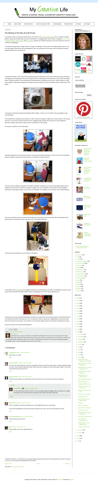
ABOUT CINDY (17, 24)
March (80, 357)
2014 (78, 329)
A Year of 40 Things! (83, 405)
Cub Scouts (11, 331)
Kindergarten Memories (84, 384)
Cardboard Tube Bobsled (87, 224)
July (79, 347)
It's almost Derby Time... (84, 427)
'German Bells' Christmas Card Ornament (88, 180)
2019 (78, 316)
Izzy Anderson (13, 402)
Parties (16, 331)
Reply (10, 357)
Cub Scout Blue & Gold (48, 37)
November (81, 336)
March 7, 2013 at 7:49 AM (24, 363)
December (81, 334)
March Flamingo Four (83, 381)
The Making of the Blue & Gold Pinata (84, 413)
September (81, 342)
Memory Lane (79, 271)
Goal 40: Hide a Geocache (84, 408)
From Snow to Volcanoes (84, 394)
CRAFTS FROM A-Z (28, 24)
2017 (78, 321)
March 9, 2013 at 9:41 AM (30, 388)
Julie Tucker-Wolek (14, 416)
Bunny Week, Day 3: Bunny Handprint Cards (84, 368)
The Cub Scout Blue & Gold (85, 416)
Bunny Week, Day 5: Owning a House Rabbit (84, 360)
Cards (77, 259)
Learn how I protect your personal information (82, 247)
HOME (9, 24)
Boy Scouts (79, 255)
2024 (78, 303)
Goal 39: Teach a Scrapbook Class (83, 419)
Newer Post (8, 463)
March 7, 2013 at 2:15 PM (23, 402)
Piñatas (20, 331)
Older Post (67, 463)
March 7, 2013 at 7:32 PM (19, 427)
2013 (78, 332)
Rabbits (78, 284)
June (79, 349)
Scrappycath (12, 352)
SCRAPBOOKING (57, 24)
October (80, 339)
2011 (78, 438)
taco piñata (30, 40)
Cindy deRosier (18, 388)
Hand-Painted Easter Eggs (84, 379)
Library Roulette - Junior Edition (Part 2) (84, 423)
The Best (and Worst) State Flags (87, 207)
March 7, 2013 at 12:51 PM (24, 376)
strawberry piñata (10, 40)
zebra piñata (19, 40)
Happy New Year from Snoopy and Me (88, 160)
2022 (78, 308)
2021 (78, 311)
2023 (78, 306)
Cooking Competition (81, 261)
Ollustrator (60, 479)
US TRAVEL (78, 24)
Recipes (78, 286)
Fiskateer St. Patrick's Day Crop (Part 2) (84, 387)
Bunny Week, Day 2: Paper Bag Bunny (84, 372)
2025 (78, 300)
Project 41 (80, 403)
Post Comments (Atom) (17, 466)
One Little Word (80, 276)
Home (38, 463)
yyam (10, 427)
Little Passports (80, 269)
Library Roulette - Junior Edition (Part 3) (84, 399)
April (79, 355)
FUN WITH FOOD (68, 24)
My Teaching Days (80, 274)
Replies (13, 385)
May (79, 352)
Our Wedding (79, 278)
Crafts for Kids (80, 263)
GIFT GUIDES (87, 24)
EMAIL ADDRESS (79, 80)
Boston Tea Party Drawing (87, 197)
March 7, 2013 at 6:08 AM (22, 352)
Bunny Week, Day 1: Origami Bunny (83, 376)
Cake (77, 257)
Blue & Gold (19, 290)
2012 (78, 436)
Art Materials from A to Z (87, 188)
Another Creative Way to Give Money (87, 234)
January (80, 432)
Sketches (78, 288)
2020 (78, 313)
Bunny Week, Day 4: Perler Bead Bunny (84, 364)
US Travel (78, 290)
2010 (78, 441)
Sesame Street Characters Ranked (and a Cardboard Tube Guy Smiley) (83, 171)
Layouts (78, 267)
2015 (78, 326)
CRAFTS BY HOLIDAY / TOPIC (43, 24)
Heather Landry (13, 376)
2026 (78, 298)
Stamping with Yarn (83, 396)
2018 (78, 319)
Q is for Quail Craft (83, 410)
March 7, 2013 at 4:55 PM (26, 416)
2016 (78, 324)
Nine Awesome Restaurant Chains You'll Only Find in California (87, 151)
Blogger (71, 479)
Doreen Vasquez (13, 363)
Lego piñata (65, 39)
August (80, 344)
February (80, 430)
